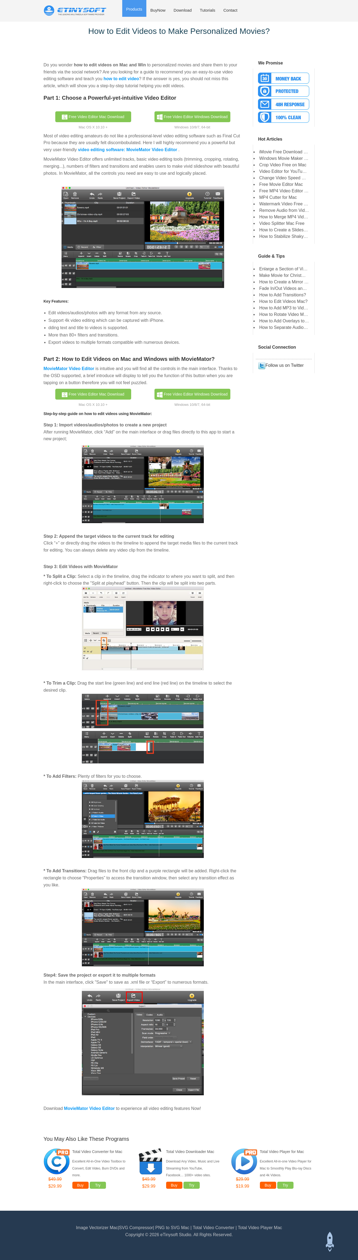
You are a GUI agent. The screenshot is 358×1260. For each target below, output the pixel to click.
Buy (80, 1185)
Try (98, 1185)
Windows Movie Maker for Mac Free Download (304, 158)
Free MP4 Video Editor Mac (285, 191)
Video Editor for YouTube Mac (288, 171)
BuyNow (158, 10)
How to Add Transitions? (282, 295)
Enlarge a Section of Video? (286, 269)
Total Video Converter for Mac (97, 1151)
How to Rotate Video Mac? (285, 314)
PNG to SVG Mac (172, 1227)
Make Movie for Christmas (284, 275)
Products (134, 9)
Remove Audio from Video (284, 210)
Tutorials (207, 10)
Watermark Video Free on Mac (288, 204)
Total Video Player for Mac (282, 1151)
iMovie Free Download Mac (285, 152)
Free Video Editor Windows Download (192, 117)
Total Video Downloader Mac (190, 1151)
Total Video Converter (214, 1227)
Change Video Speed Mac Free (289, 178)
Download (183, 10)
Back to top (329, 1242)
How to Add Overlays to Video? (289, 321)
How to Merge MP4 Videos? (286, 217)
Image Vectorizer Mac (97, 1227)
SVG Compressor (136, 1227)
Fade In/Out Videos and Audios (289, 288)
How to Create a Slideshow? (286, 230)
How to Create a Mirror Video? (288, 282)
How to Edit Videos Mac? (283, 301)
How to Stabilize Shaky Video (287, 236)
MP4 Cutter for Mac (278, 197)
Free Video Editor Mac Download (93, 117)
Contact (230, 10)
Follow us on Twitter (281, 365)
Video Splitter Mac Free (282, 223)
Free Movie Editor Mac (281, 184)
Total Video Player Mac (260, 1227)
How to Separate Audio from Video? (293, 327)
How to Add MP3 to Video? (285, 308)
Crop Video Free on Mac (283, 165)
